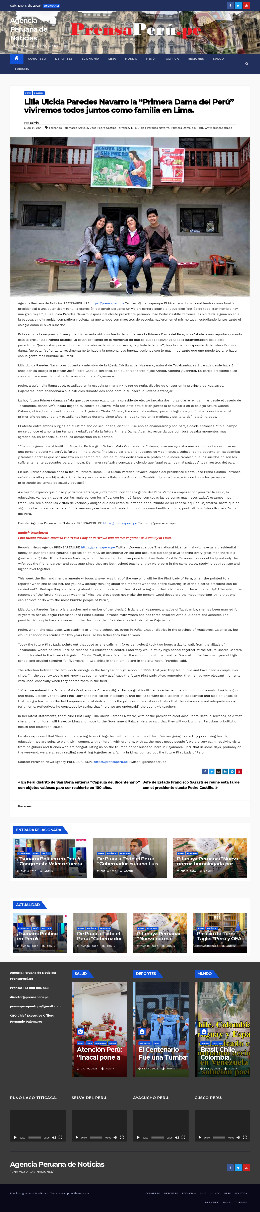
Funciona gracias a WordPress (29, 1193)
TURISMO (22, 68)
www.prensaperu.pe (218, 127)
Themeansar (81, 1193)
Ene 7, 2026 (209, 1068)
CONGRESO (37, 58)
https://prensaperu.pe (107, 303)
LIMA (112, 58)
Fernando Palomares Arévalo (68, 127)
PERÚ (150, 58)
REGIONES (196, 58)
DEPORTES (64, 58)
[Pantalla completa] (60, 1138)
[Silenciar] (54, 1138)
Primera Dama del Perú (187, 127)
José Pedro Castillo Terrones (109, 127)
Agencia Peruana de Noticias (28, 29)
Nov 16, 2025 (148, 1068)
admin (34, 123)
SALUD (218, 58)
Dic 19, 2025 (86, 1068)
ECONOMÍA (91, 58)
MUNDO (131, 58)
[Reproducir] (15, 1138)
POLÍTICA (171, 58)
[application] (38, 1126)
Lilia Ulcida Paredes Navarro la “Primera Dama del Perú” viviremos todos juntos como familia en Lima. (129, 106)
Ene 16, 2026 (29, 946)
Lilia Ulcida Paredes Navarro (150, 127)
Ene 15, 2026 (149, 946)
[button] (246, 63)
